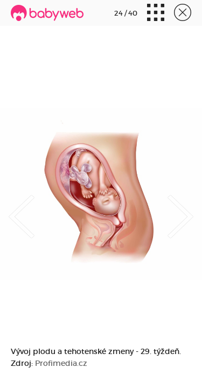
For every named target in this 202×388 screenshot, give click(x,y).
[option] (101, 194)
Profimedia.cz (61, 363)
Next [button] (180, 207)
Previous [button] (21, 207)
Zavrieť (182, 14)
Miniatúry (155, 14)
